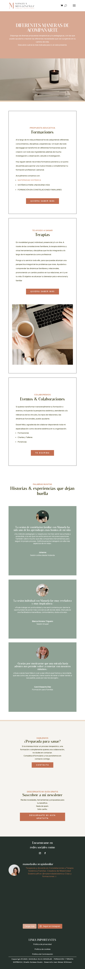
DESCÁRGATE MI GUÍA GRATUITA (42, 816)
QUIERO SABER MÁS (42, 201)
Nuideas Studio (36, 962)
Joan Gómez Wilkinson (62, 962)
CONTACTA (42, 765)
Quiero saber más (42, 291)
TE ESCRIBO (42, 453)
